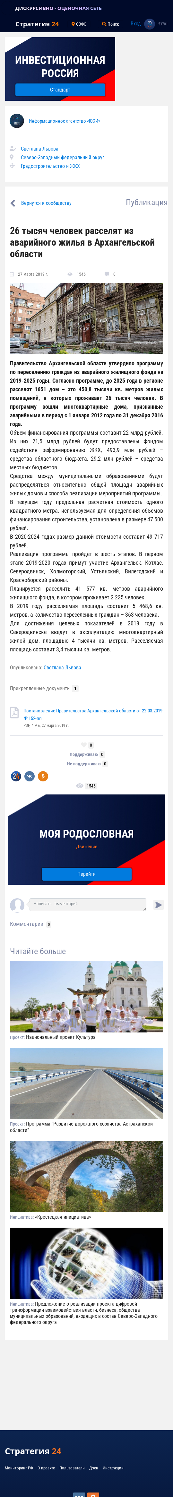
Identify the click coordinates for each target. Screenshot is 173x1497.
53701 (163, 24)
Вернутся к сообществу (46, 203)
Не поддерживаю (84, 763)
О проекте (46, 1468)
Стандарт (60, 90)
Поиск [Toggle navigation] (110, 24)
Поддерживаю (84, 754)
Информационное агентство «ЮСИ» (64, 121)
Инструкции (113, 1468)
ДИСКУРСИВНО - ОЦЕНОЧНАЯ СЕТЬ (58, 8)
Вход (136, 24)
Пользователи (72, 1468)
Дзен (93, 1468)
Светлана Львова (39, 149)
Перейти (86, 874)
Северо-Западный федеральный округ (62, 157)
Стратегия (37, 24)
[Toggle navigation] (8, 8)
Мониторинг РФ (19, 1468)
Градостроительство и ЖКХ (50, 166)
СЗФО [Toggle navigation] (79, 24)
